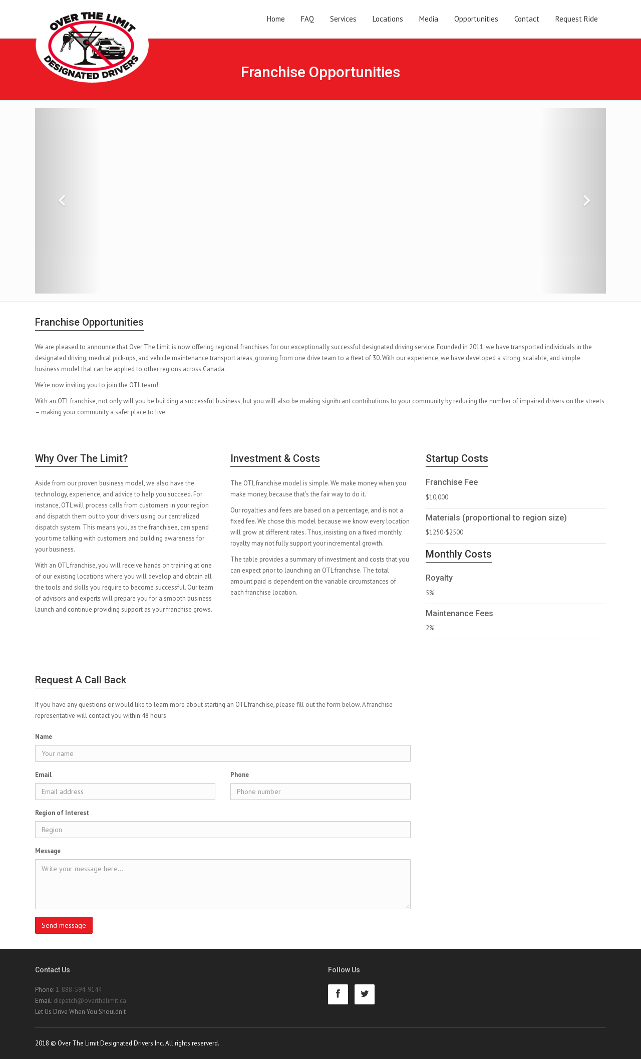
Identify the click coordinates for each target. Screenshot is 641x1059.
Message (48, 851)
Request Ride (576, 19)
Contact (526, 19)
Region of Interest (62, 813)
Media (428, 19)
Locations (388, 19)
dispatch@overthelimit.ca (90, 1000)
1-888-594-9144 (79, 989)
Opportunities (476, 19)
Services (343, 19)
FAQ (307, 19)
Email (43, 774)
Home (276, 19)
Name (43, 736)
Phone (239, 774)
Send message (64, 925)
